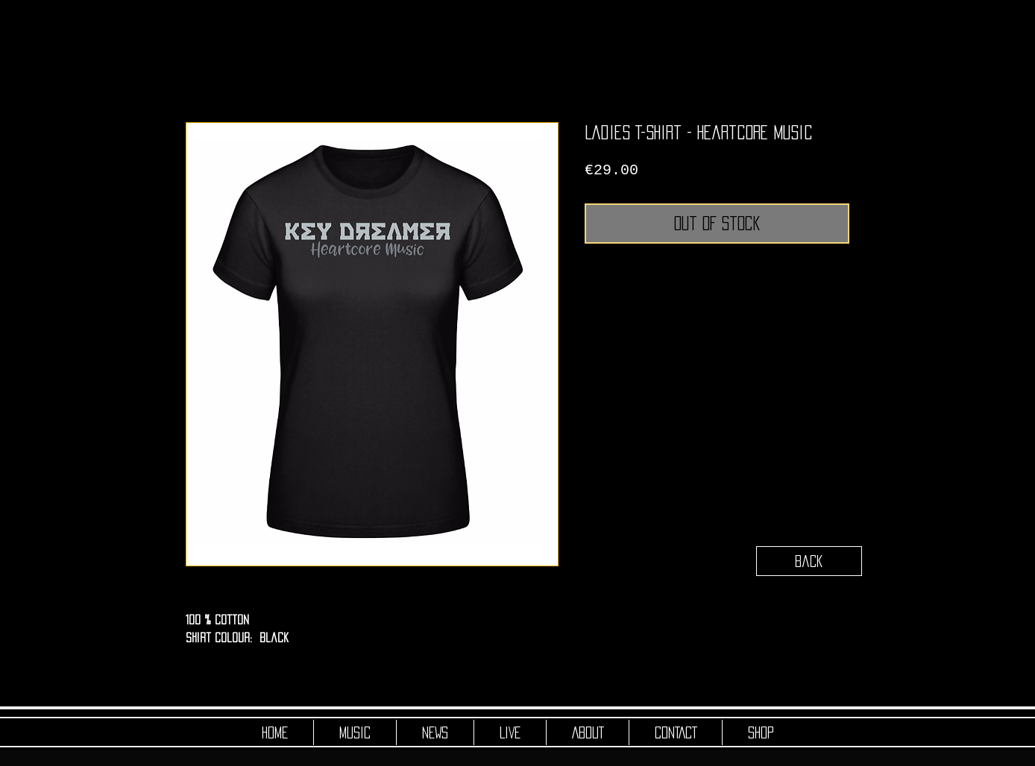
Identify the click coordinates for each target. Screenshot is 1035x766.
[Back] (809, 561)
